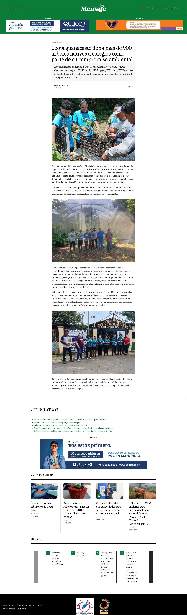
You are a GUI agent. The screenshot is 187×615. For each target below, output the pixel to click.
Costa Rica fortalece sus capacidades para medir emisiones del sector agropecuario (108, 508)
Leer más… (35, 516)
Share (130, 86)
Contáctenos (22, 609)
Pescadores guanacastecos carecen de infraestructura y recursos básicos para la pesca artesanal (74, 428)
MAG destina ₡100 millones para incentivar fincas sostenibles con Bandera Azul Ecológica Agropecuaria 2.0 (140, 514)
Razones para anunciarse (26, 605)
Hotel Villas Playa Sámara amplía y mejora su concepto (57, 422)
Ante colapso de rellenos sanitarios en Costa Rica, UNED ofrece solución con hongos (76, 510)
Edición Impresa (149, 8)
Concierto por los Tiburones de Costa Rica (42, 506)
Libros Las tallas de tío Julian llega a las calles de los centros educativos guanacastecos (70, 420)
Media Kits (42, 605)
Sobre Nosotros (8, 605)
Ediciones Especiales (171, 8)
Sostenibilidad (57, 42)
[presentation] (36, 567)
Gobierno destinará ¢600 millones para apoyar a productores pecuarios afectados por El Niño (73, 431)
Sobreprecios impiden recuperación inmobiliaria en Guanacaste (61, 425)
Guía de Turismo (9, 609)
